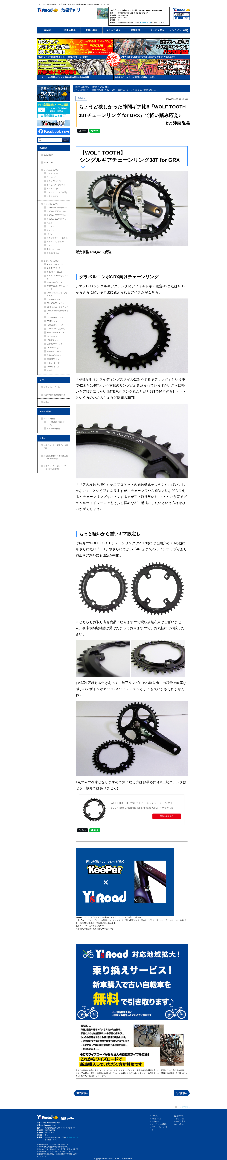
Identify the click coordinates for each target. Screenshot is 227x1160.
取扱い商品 (91, 30)
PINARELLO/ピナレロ (56, 351)
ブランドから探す (51, 261)
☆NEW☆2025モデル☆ (57, 215)
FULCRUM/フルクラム (56, 329)
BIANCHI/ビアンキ (54, 282)
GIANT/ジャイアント (55, 332)
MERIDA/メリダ (53, 348)
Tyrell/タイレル (53, 367)
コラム (42, 438)
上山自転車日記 (53, 428)
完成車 (49, 223)
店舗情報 (135, 30)
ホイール (50, 230)
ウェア (49, 245)
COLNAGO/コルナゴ (55, 303)
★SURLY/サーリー (55, 268)
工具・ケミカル (53, 249)
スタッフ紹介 (113, 30)
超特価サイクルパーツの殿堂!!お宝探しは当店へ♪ (135, 77)
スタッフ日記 (49, 418)
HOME (48, 30)
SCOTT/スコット (54, 359)
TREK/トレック (53, 363)
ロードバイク (52, 173)
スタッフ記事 (45, 411)
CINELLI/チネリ (53, 299)
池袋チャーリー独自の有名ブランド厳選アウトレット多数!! (63, 57)
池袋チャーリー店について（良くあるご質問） (55, 467)
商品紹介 (43, 148)
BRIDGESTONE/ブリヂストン (57, 277)
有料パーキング (145, 22)
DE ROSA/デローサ (55, 317)
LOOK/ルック (52, 340)
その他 (49, 370)
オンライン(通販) (179, 30)
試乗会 (46, 402)
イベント (43, 380)
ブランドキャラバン (52, 387)
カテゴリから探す (51, 204)
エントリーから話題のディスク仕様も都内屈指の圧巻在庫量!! (64, 77)
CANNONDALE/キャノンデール (57, 294)
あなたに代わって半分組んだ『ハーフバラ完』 (56, 457)
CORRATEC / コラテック (57, 307)
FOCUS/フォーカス (55, 325)
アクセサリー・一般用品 (57, 238)
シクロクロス (52, 196)
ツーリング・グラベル (56, 185)
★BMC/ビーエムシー (56, 272)
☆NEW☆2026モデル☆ (57, 211)
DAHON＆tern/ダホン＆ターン (58, 312)
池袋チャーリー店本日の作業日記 (56, 446)
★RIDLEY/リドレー (55, 264)
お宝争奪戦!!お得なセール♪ (55, 395)
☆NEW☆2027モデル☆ (57, 207)
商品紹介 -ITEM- (90, 87)
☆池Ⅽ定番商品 (53, 253)
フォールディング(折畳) (57, 192)
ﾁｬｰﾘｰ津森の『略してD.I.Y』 (56, 423)
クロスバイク (52, 177)
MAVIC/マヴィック (54, 344)
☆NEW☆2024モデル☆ (57, 219)
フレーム (50, 226)
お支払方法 (178, 1124)
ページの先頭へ (184, 1107)
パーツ (49, 234)
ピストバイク (52, 189)
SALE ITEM (48, 162)
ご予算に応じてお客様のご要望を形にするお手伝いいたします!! (148, 57)
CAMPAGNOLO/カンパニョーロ (57, 287)
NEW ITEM (48, 155)
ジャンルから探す (51, 170)
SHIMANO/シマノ (54, 355)
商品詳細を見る (166, 816)
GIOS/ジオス (52, 336)
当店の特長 (70, 30)
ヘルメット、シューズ (56, 242)
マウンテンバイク (54, 181)
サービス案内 (157, 30)
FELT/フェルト (53, 321)
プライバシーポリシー (159, 1128)
